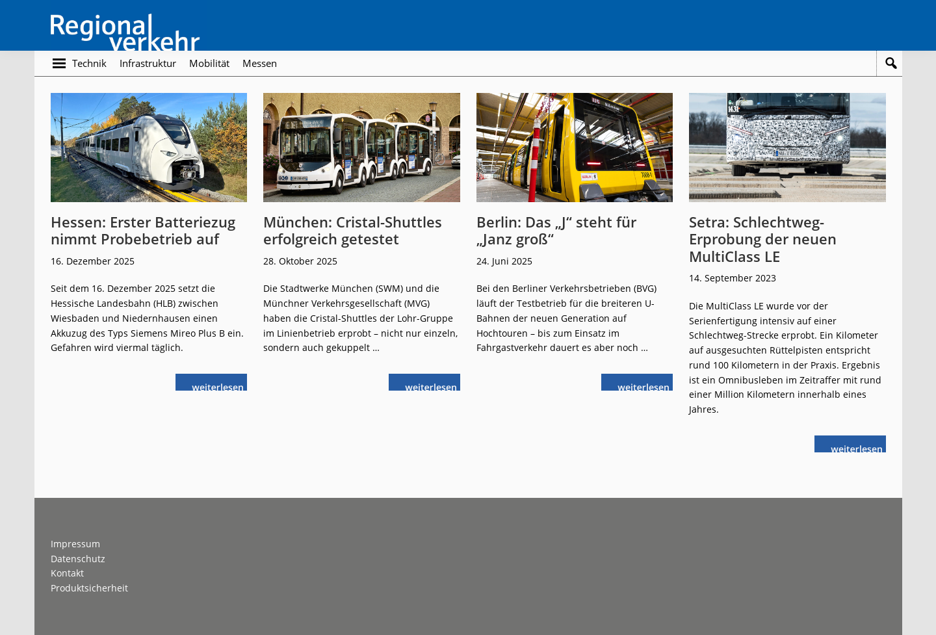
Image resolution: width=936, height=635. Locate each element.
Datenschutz (78, 558)
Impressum (75, 544)
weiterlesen (221, 386)
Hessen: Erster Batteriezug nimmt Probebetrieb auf (143, 230)
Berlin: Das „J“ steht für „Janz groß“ (556, 230)
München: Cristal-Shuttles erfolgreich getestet (352, 230)
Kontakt (67, 573)
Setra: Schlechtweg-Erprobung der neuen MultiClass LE (763, 239)
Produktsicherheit (89, 588)
